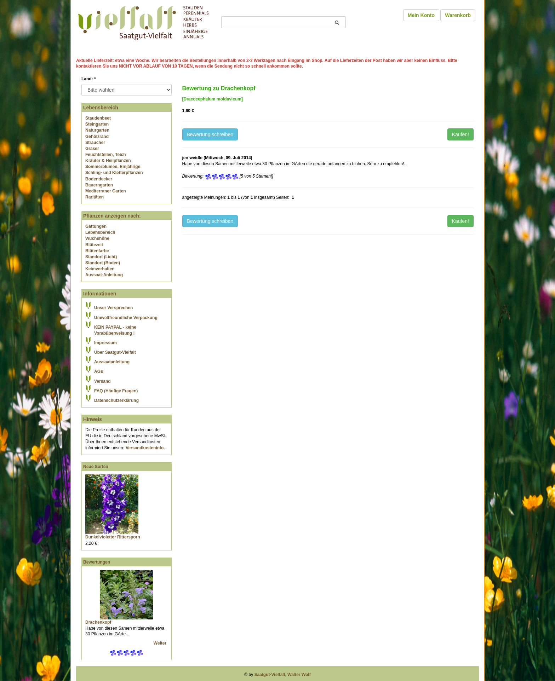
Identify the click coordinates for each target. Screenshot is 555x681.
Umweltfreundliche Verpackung (126, 317)
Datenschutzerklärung (116, 400)
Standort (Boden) (102, 262)
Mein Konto (421, 15)
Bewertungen (96, 562)
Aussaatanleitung (112, 361)
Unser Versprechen (113, 307)
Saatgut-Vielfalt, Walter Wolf (282, 674)
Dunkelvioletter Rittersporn (112, 537)
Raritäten (94, 197)
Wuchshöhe (97, 238)
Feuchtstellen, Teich (105, 154)
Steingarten (97, 124)
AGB (99, 371)
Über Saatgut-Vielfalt (115, 352)
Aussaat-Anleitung (104, 274)
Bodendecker (98, 179)
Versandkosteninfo (145, 447)
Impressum (105, 342)
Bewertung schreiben (210, 134)
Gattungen (96, 226)
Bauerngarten (99, 185)
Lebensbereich (100, 232)
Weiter (161, 643)
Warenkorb (458, 15)
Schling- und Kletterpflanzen (114, 172)
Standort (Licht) (101, 256)
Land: (88, 78)
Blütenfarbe (97, 250)
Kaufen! (460, 134)
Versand (102, 381)
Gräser (92, 148)
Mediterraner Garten (105, 191)
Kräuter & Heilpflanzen (108, 160)
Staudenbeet (98, 118)
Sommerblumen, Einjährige (112, 166)
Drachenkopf (98, 622)
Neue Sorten (95, 466)
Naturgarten (97, 130)
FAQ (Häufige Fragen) (116, 390)
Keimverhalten (100, 268)
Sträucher (95, 142)
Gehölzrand (97, 136)
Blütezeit (94, 244)
